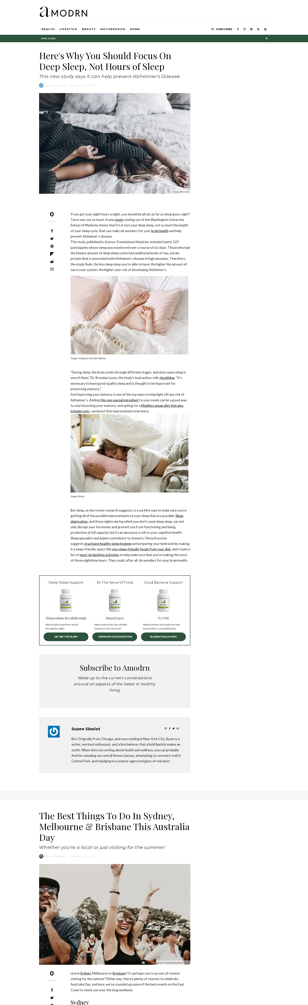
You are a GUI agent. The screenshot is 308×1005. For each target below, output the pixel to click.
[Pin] (52, 246)
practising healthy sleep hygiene (108, 544)
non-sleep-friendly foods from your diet (141, 549)
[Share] (52, 231)
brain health (160, 231)
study (119, 220)
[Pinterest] (251, 29)
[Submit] (52, 261)
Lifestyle (69, 29)
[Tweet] (52, 238)
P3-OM (163, 618)
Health (48, 29)
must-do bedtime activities (99, 555)
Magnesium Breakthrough (66, 618)
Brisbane (119, 994)
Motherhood (113, 29)
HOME (135, 29)
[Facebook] (238, 29)
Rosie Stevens (55, 876)
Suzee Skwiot (55, 85)
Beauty (89, 29)
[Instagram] (244, 29)
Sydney (85, 994)
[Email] (52, 269)
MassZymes (115, 618)
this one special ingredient (120, 400)
